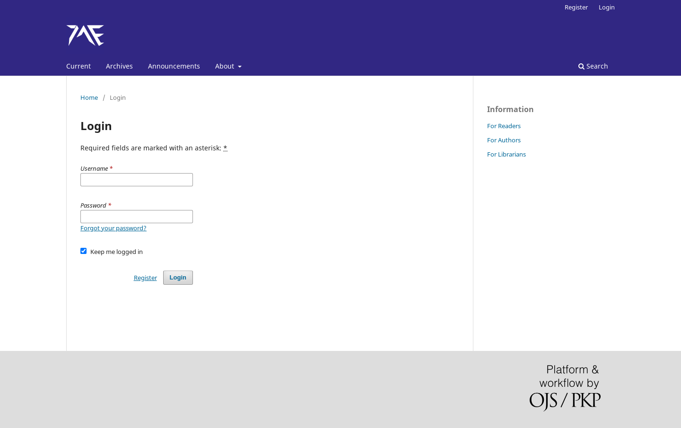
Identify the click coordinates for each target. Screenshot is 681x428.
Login (607, 7)
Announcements (174, 65)
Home (89, 97)
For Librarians (506, 154)
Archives (119, 65)
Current (78, 65)
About (225, 65)
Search (593, 65)
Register (576, 7)
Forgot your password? (113, 228)
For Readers (504, 126)
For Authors (504, 140)
